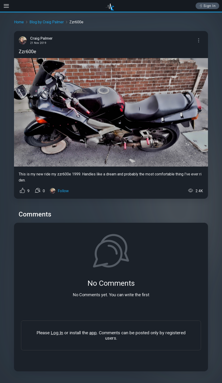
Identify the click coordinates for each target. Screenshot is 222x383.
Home (19, 22)
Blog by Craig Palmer (46, 22)
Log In (57, 332)
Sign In (207, 6)
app (93, 332)
